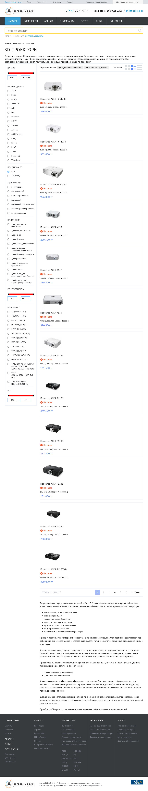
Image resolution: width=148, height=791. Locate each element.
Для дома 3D (10, 761)
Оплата (70, 2)
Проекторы (17, 43)
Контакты (116, 21)
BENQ (64, 762)
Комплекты (31, 21)
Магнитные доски (41, 748)
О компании (67, 21)
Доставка (57, 2)
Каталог (12, 21)
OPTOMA (77, 762)
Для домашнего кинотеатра (74, 744)
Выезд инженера (125, 737)
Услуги (85, 21)
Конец (137, 592)
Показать (117, 67)
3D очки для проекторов (100, 726)
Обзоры (9, 739)
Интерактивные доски (43, 744)
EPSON (65, 770)
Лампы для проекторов (100, 729)
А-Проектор (61, 783)
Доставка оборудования (128, 741)
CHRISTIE (66, 766)
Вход (29, 2)
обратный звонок (134, 10)
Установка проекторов (127, 726)
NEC (75, 758)
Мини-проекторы (69, 733)
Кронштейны (39, 733)
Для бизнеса (10, 758)
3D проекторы (68, 726)
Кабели (37, 741)
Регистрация (42, 2)
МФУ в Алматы (40, 737)
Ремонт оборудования (127, 733)
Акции (99, 21)
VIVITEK (77, 770)
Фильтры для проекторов (100, 737)
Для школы (9, 754)
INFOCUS (77, 751)
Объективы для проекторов (101, 733)
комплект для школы (34, 35)
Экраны (37, 729)
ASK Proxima (67, 758)
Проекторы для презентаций (74, 741)
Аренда (48, 21)
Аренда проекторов (126, 729)
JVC (75, 755)
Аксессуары (96, 720)
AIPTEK (65, 755)
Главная (8, 43)
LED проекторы (68, 729)
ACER (64, 751)
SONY (76, 766)
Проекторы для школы (71, 737)
